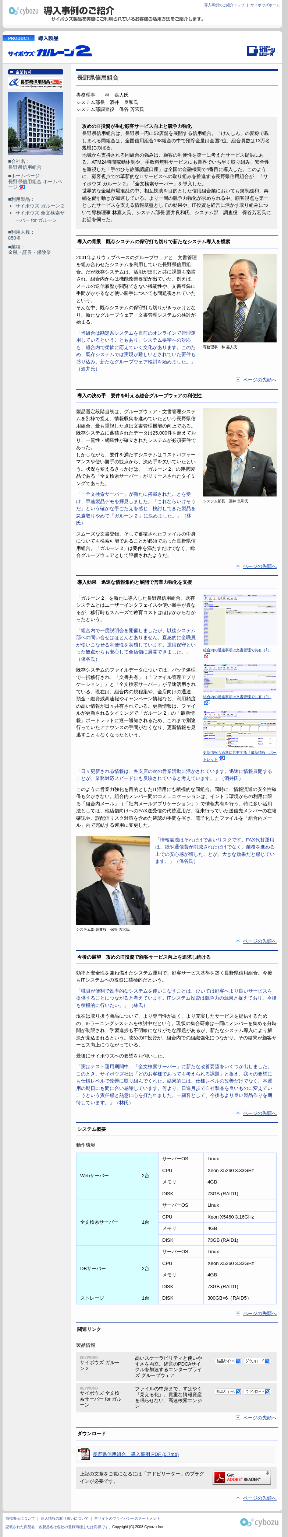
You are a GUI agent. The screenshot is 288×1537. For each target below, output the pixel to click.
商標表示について (20, 1518)
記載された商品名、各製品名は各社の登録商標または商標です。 (59, 1527)
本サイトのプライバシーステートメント (127, 1518)
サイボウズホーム (265, 5)
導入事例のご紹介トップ (224, 5)
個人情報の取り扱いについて (65, 1518)
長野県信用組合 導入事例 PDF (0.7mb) (136, 1454)
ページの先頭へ (260, 380)
